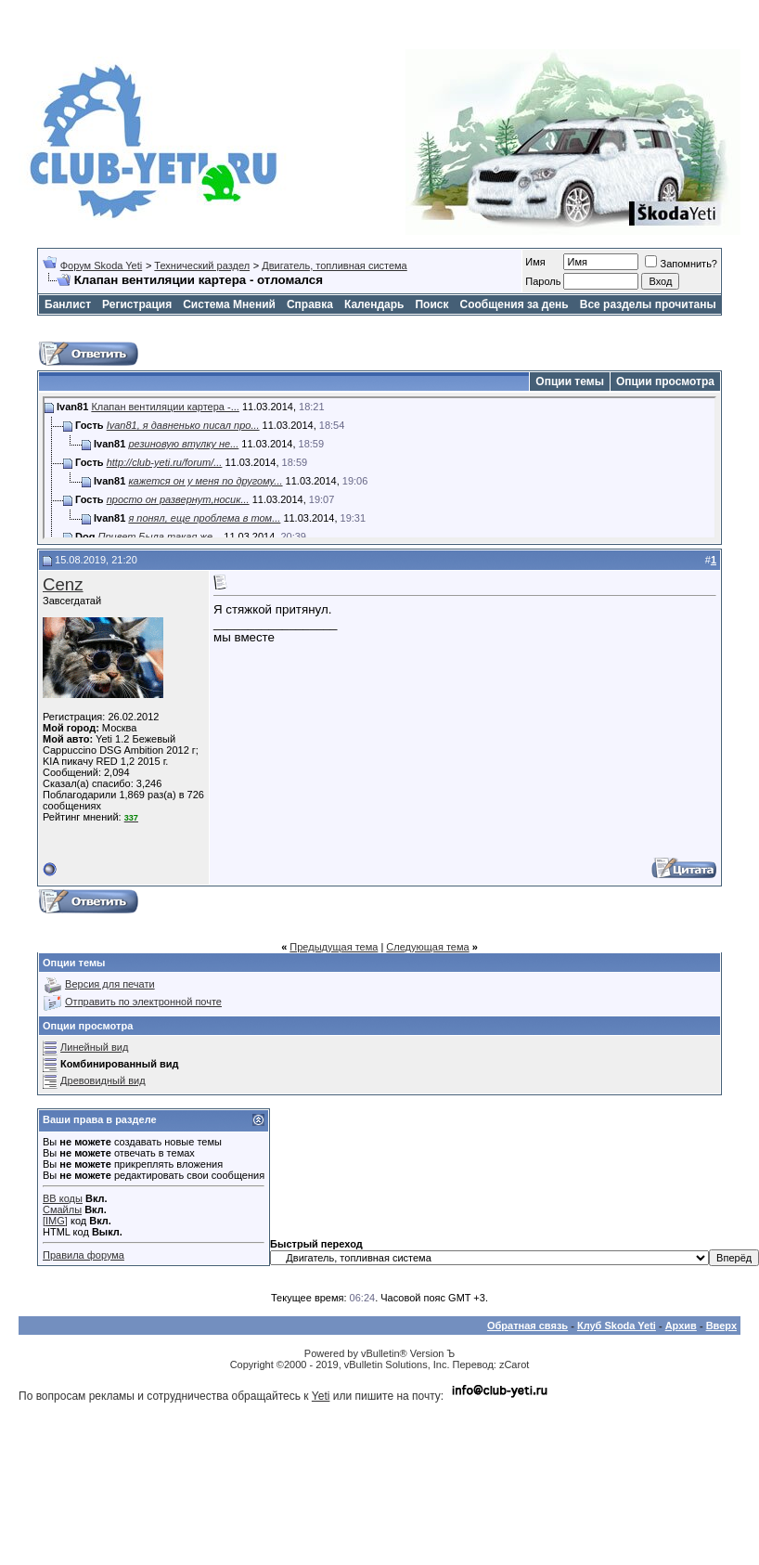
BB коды (63, 1198)
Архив (681, 1325)
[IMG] (55, 1220)
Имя (535, 261)
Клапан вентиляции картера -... (164, 406)
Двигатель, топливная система (334, 265)
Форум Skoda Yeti (101, 265)
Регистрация (137, 304)
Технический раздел (202, 265)
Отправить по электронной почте (143, 1001)
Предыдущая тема (333, 946)
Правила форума (83, 1255)
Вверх (721, 1325)
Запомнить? (681, 263)
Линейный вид (94, 1047)
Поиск (431, 304)
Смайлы (62, 1209)
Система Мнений (229, 304)
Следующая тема (427, 946)
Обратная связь (527, 1325)
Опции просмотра (665, 381)
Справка (310, 304)
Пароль (542, 281)
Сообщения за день (513, 304)
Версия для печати (110, 983)
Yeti (321, 1396)
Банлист (68, 304)
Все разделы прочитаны (648, 304)
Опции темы (569, 381)
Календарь (374, 304)
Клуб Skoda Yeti (616, 1325)
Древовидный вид (103, 1080)
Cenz (63, 584)
